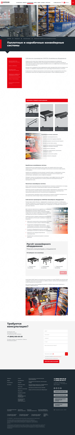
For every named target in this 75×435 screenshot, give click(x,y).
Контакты (47, 2)
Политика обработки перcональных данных (43, 410)
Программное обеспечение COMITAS (37, 387)
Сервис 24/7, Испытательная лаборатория (38, 389)
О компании (19, 2)
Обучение (20, 390)
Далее (63, 272)
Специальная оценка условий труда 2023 (24, 415)
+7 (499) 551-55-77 (60, 380)
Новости (24, 2)
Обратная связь (21, 384)
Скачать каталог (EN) (60, 395)
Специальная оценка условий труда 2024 (36, 415)
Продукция (17, 38)
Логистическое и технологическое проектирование (36, 379)
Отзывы (19, 382)
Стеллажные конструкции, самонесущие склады (38, 382)
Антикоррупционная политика (11, 410)
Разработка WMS (21, 392)
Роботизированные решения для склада (60, 399)
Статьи (19, 378)
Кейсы (35, 2)
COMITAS (9, 38)
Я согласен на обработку (53, 356)
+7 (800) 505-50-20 (57, 2)
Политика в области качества (21, 410)
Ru (64, 2)
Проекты (9, 378)
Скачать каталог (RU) (60, 391)
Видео (39, 2)
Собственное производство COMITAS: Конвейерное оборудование (46, 58)
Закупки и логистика (22, 388)
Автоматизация (26, 38)
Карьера (43, 2)
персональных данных (57, 356)
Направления (30, 2)
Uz (67, 2)
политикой (16, 421)
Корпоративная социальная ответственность (21, 400)
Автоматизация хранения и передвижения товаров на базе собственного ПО (38, 385)
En (66, 2)
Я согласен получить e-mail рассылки (51, 358)
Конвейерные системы (58, 405)
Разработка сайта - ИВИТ (60, 410)
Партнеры (20, 386)
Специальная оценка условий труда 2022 (11, 415)
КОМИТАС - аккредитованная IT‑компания (22, 395)
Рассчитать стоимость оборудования (37, 100)
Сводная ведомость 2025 (46, 415)
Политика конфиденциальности (32, 410)
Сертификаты (21, 380)
